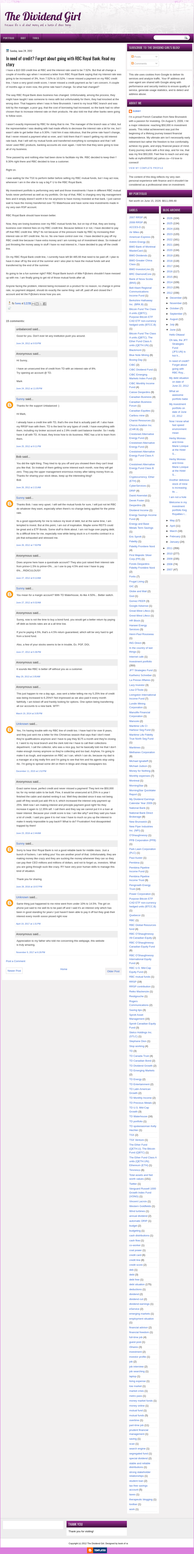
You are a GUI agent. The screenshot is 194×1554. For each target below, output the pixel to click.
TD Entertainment (139, 1084)
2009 (169, 558)
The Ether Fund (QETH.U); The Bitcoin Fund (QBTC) (142, 1148)
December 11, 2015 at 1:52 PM (31, 771)
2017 (169, 266)
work (132, 1509)
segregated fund (138, 1453)
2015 (169, 276)
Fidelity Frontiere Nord (142, 546)
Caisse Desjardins (139, 392)
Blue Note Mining (139, 355)
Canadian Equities (139, 410)
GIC (131, 586)
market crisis (136, 1390)
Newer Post (14, 970)
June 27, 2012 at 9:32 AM (28, 602)
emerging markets (139, 1313)
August (174, 319)
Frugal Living (136, 581)
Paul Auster (136, 857)
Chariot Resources (140, 420)
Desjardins (135, 505)
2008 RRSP (136, 222)
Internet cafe (136, 656)
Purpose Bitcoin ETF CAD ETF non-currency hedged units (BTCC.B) (142, 902)
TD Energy (135, 1079)
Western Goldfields (140, 1206)
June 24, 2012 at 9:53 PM (28, 343)
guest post (135, 1342)
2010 (169, 553)
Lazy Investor (137, 685)
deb (131, 1269)
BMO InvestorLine (139, 269)
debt (131, 1274)
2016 (169, 271)
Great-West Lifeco (139, 610)
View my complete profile (146, 168)
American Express (139, 236)
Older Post (113, 971)
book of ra (123, 1543)
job (131, 1361)
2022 (169, 239)
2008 (169, 564)
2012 (169, 292)
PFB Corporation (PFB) (142, 840)
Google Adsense (138, 605)
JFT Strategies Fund (141, 670)
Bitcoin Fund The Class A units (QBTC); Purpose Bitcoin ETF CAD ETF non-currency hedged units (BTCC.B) (142, 317)
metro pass (135, 1395)
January (174, 541)
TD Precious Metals (140, 1102)
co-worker (135, 1245)
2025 (169, 223)
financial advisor (138, 1327)
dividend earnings (139, 1303)
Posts (136, 56)
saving (133, 1438)
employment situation (141, 1318)
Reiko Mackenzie (139, 991)
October (174, 308)
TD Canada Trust (139, 1055)
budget (133, 1225)
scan (132, 1443)
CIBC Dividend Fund (141, 369)
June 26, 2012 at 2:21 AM (28, 487)
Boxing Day (135, 359)
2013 (169, 287)
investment (135, 1351)
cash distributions (139, 1235)
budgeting (135, 1230)
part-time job (136, 1425)
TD (131, 1050)
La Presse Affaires (139, 680)
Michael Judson (138, 766)
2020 (169, 250)
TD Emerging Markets (141, 1070)
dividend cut (136, 1299)
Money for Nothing (139, 770)
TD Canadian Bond (140, 1060)
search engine (137, 1448)
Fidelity (133, 541)
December (176, 297)
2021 (169, 244)
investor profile (137, 1356)
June (172, 329)
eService (134, 1308)
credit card (135, 1255)
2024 (169, 228)
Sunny (20, 399)
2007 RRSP (136, 217)
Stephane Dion (137, 1041)
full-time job (135, 1337)
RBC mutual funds (139, 976)
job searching (137, 1371)
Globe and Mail (138, 591)
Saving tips (135, 1010)
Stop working (136, 1046)
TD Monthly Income (140, 1097)
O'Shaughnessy (138, 835)
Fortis (132, 576)
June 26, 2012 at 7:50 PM (28, 545)
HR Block (134, 620)
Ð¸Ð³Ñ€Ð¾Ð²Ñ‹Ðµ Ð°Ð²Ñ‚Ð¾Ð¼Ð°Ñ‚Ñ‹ (41, 2)
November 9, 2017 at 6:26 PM (30, 952)
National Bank (137, 807)
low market (135, 1386)
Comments (139, 63)
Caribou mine (137, 415)
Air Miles (134, 232)
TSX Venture (136, 1139)
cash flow (134, 1240)
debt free (134, 1279)
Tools (35, 38)
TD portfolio (136, 1121)
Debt (23, 38)
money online (137, 1405)
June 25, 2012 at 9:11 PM (28, 446)
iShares (133, 1347)
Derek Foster (136, 500)
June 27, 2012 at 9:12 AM (28, 578)
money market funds (141, 1400)
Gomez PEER (137, 601)
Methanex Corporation (142, 752)
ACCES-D (135, 227)
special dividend (138, 1458)
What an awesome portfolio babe (178, 395)
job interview (136, 1366)
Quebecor (135, 915)
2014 (169, 282)
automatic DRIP (138, 1220)
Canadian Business (140, 396)
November (176, 303)
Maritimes (134, 747)
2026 (169, 218)
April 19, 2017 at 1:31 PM (28, 924)
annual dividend (138, 1215)
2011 (169, 548)
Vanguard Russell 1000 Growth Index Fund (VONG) (142, 1192)
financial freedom (139, 1332)
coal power (135, 1250)
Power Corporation (140, 893)
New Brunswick (138, 821)
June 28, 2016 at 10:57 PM (29, 886)
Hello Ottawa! (177, 334)
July (172, 324)
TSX (131, 1134)
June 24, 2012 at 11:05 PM (29, 388)
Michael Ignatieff (138, 761)
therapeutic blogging (141, 1499)
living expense (137, 1381)
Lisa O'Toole (136, 689)
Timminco (134, 1170)
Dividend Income (139, 510)
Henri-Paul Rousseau (141, 634)
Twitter (133, 1183)
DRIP (132, 490)
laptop (132, 1376)
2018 (169, 260)
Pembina (134, 862)
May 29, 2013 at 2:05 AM (28, 676)
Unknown (22, 723)
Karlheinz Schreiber (140, 675)
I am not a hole (177, 497)
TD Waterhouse (138, 1116)
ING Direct (135, 642)
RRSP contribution (140, 986)
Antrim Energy (137, 241)
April (172, 525)
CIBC (132, 364)
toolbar (133, 1504)
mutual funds (136, 1415)
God (131, 596)
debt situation (137, 1284)
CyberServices (137, 485)
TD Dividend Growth (141, 1065)
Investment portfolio (140, 661)
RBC (132, 920)
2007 (169, 569)
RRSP (132, 981)
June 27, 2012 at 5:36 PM (28, 652)
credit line (134, 1260)
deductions (135, 1289)
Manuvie (134, 721)
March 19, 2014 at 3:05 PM (29, 713)
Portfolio (8, 38)
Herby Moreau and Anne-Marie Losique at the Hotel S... (179, 446)
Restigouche (136, 996)
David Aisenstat (138, 495)
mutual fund (136, 1410)
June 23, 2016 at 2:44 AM (28, 833)
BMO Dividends (138, 255)
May (172, 520)
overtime (134, 1420)
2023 (169, 234)
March (173, 531)
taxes (132, 1494)
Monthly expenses (139, 775)
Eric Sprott (135, 536)
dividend (134, 1294)
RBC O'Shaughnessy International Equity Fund (141, 959)
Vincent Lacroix (138, 1201)
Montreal (134, 780)
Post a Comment (15, 961)
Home (63, 969)
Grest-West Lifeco (139, 615)
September (176, 313)
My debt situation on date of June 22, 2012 (179, 381)
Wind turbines (137, 1211)
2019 (169, 255)
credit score (136, 1264)
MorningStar (136, 785)
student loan (136, 1480)
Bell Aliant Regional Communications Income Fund (140, 291)
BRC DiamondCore (140, 274)
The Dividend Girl (42, 16)
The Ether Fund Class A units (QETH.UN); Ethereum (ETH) (143, 1161)
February (175, 536)
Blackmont (135, 350)
